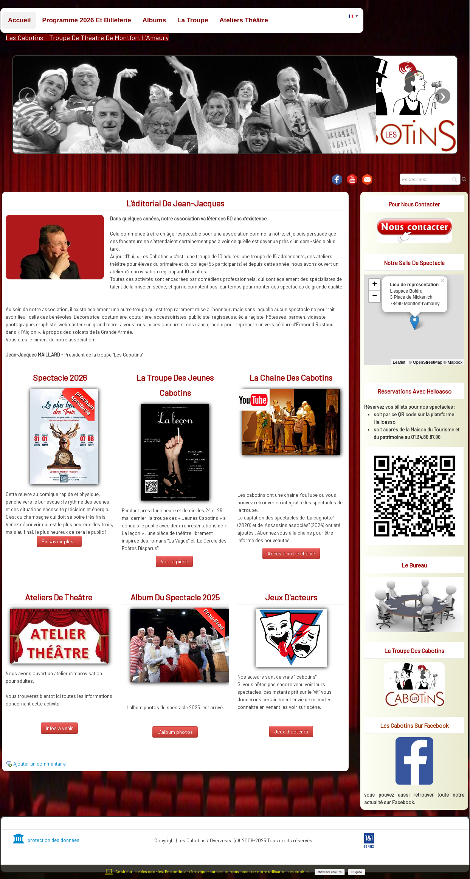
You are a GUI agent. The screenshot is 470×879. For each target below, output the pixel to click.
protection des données (46, 840)
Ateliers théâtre (243, 20)
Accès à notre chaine (291, 553)
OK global (356, 872)
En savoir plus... (59, 541)
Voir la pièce (174, 561)
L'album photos (175, 732)
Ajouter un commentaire (39, 764)
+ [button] (374, 284)
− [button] (374, 296)
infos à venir (59, 728)
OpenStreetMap (427, 362)
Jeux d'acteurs (291, 731)
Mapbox (455, 362)
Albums (154, 20)
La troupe (192, 20)
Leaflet (399, 362)
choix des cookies (330, 872)
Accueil (19, 20)
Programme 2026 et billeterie (86, 20)
